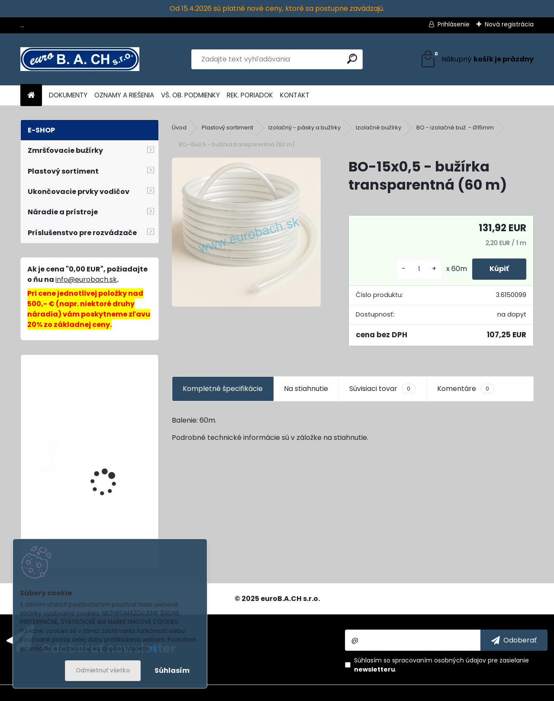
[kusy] (419, 269)
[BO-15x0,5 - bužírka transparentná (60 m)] (246, 232)
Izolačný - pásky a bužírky (304, 127)
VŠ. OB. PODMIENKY (190, 95)
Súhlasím (172, 670)
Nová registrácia (509, 24)
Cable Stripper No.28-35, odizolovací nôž (114, 399)
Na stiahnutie (306, 389)
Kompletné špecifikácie (223, 389)
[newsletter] (514, 640)
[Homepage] (31, 95)
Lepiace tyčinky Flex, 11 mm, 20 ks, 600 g (110, 528)
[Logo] (79, 59)
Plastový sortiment (227, 127)
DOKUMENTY (68, 95)
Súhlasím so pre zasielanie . (441, 665)
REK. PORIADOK (250, 95)
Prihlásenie (454, 24)
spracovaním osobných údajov (439, 660)
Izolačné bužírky (378, 127)
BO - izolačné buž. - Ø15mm (455, 127)
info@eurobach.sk (86, 279)
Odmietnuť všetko (103, 670)
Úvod (179, 127)
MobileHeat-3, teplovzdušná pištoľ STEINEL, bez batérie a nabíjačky (109, 462)
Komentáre (465, 389)
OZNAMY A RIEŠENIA (124, 95)
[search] (352, 59)
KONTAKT (294, 95)
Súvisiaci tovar (382, 389)
